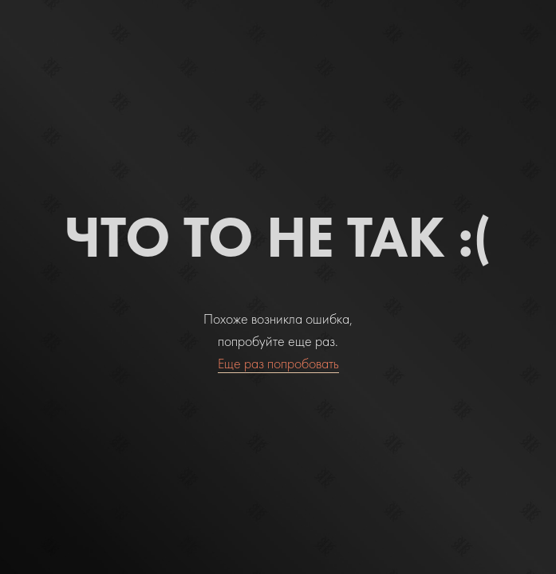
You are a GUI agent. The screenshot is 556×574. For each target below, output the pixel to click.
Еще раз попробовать (278, 363)
